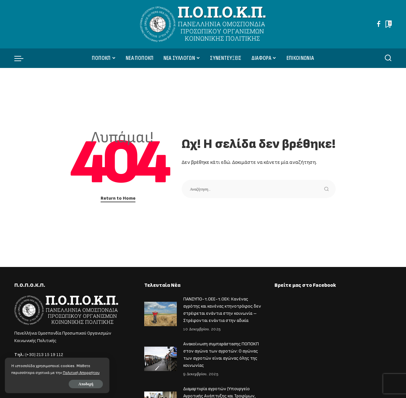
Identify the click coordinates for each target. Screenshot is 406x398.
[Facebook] (378, 24)
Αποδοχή (78, 384)
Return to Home (118, 198)
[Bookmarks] (388, 24)
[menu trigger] (22, 58)
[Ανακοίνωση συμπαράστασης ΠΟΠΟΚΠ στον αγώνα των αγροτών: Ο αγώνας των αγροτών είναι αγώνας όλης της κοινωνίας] (160, 357)
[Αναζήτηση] (388, 58)
